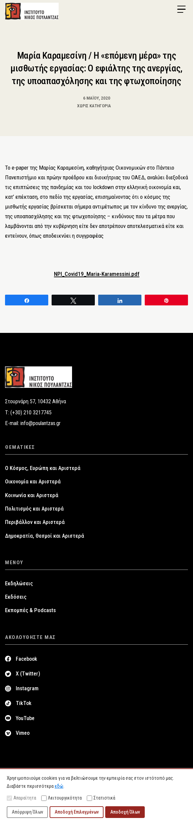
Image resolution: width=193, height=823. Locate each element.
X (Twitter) (28, 673)
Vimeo (22, 733)
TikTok (23, 703)
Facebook (26, 659)
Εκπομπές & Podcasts (30, 610)
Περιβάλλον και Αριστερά (35, 522)
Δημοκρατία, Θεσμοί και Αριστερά (44, 536)
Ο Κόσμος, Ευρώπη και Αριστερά (42, 468)
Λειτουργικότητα (61, 798)
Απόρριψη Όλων (27, 812)
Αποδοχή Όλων (125, 812)
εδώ (59, 786)
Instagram (27, 688)
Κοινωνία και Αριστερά (31, 495)
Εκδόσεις (15, 597)
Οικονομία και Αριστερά (33, 481)
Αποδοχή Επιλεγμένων (77, 812)
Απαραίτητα (21, 798)
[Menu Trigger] (181, 9)
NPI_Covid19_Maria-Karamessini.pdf (96, 274)
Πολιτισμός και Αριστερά (34, 509)
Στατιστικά (101, 798)
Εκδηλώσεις (19, 583)
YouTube (25, 718)
